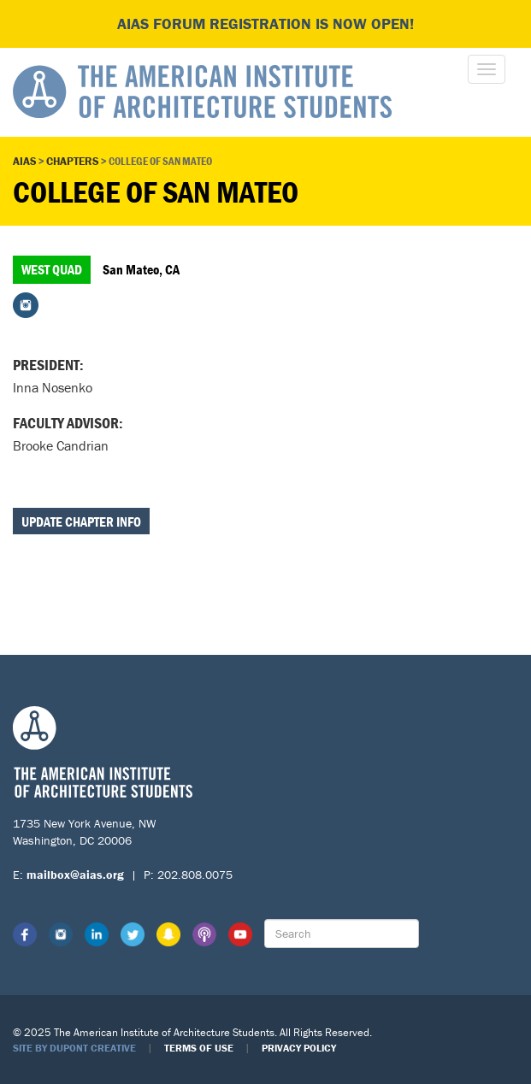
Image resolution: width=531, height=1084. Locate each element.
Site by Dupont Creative (74, 1047)
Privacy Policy (299, 1047)
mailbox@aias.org (75, 874)
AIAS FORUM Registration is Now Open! (265, 23)
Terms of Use (198, 1047)
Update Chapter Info (81, 521)
